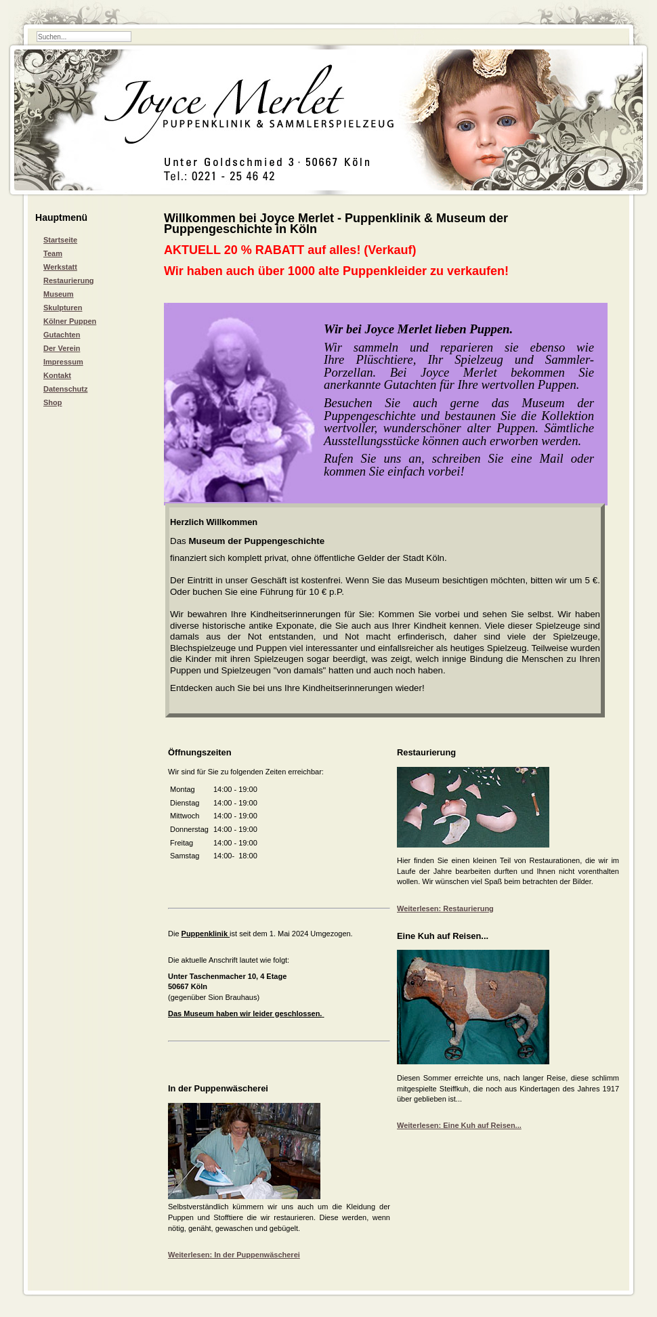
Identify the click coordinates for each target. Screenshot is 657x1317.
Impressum (63, 362)
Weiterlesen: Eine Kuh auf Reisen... (459, 1125)
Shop (52, 402)
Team (52, 253)
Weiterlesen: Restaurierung (445, 908)
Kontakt (57, 375)
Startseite (60, 240)
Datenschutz (65, 389)
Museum (58, 294)
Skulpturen (62, 308)
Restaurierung (68, 280)
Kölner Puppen (69, 321)
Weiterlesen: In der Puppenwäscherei (234, 1255)
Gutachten (61, 335)
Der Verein (61, 348)
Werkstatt (60, 267)
